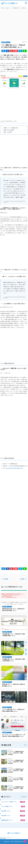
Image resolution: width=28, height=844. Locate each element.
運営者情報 (3, 838)
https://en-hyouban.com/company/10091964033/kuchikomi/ (14, 202)
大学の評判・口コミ (13, 815)
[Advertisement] (14, 25)
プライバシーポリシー (6, 837)
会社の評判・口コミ (7, 606)
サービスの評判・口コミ (13, 806)
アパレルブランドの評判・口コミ (13, 802)
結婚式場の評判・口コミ (13, 820)
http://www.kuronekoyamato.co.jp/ (14, 468)
